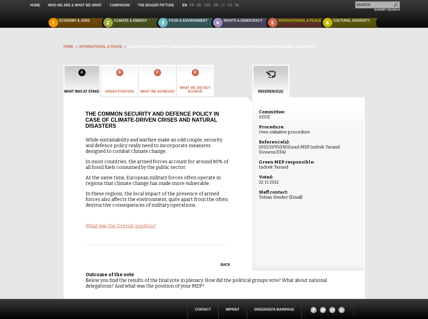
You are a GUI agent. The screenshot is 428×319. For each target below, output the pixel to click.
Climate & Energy (130, 20)
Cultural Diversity (351, 20)
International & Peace (300, 20)
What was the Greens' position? (121, 226)
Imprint (232, 309)
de (199, 5)
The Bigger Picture (156, 5)
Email (295, 197)
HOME (69, 46)
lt (223, 5)
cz (230, 5)
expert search (387, 9)
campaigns (120, 5)
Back (225, 265)
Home (35, 5)
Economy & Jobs (74, 20)
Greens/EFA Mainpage (274, 309)
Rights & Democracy (243, 20)
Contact (203, 309)
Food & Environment (188, 20)
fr (192, 5)
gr (215, 5)
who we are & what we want (75, 5)
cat (207, 5)
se (237, 5)
